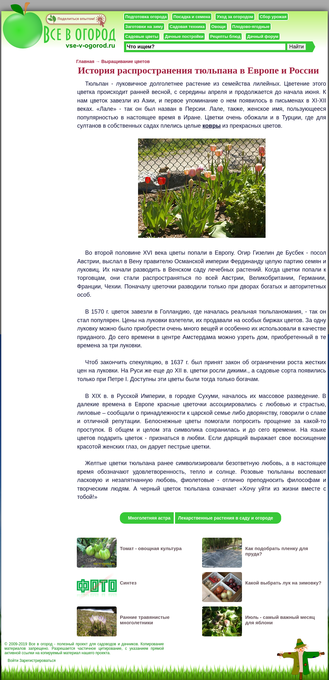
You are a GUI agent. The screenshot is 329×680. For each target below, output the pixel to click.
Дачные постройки (184, 36)
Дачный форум (262, 36)
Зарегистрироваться (37, 660)
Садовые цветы (141, 36)
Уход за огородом (235, 16)
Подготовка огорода (146, 16)
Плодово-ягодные (251, 26)
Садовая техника (187, 26)
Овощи (218, 26)
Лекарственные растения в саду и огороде (225, 518)
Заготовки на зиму (144, 26)
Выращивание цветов (125, 61)
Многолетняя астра (149, 518)
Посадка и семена (191, 16)
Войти (13, 660)
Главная (85, 61)
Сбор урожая (273, 16)
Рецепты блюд (225, 36)
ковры (211, 126)
